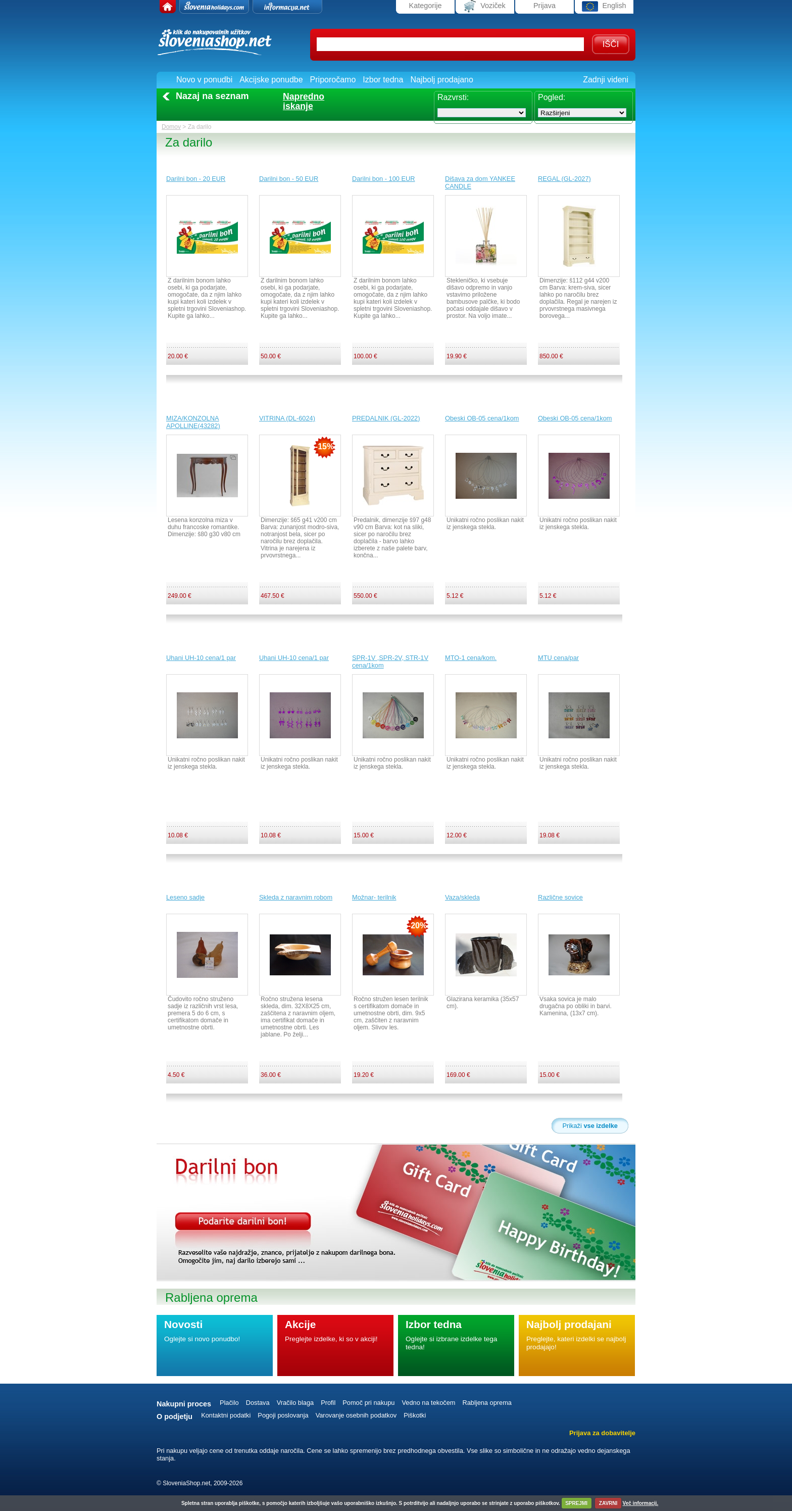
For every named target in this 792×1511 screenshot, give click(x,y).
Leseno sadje (185, 897)
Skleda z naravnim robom (295, 897)
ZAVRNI (608, 1503)
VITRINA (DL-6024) (287, 418)
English (604, 6)
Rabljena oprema (486, 1402)
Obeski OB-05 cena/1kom (482, 418)
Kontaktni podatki (226, 1415)
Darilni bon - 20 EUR (195, 178)
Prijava (544, 6)
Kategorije (425, 6)
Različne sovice (560, 897)
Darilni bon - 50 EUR (288, 178)
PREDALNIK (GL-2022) (386, 418)
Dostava (258, 1402)
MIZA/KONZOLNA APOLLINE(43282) (193, 422)
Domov (171, 126)
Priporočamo (333, 79)
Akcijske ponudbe (271, 79)
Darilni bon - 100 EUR (383, 178)
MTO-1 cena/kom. (471, 658)
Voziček (485, 6)
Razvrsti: (453, 97)
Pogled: (551, 97)
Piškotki (415, 1415)
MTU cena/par (558, 658)
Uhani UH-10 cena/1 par (201, 658)
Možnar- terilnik (374, 897)
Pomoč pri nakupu (368, 1402)
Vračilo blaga (295, 1402)
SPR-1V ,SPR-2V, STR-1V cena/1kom (390, 661)
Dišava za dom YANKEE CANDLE (480, 182)
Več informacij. (641, 1503)
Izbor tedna (383, 79)
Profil (328, 1402)
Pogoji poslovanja (283, 1415)
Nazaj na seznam (212, 96)
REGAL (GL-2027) (564, 178)
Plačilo (229, 1402)
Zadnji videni (605, 79)
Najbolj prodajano (441, 79)
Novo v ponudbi (204, 79)
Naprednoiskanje (303, 101)
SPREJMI (576, 1503)
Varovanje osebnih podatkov (356, 1415)
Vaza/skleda (462, 897)
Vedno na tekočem (428, 1402)
